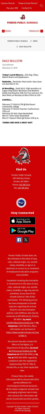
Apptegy (27, 411)
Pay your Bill (12, 8)
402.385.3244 (24, 185)
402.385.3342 (23, 188)
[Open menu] (6, 31)
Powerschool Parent (27, 3)
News (35, 41)
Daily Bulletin (25, 47)
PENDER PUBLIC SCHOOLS (17, 41)
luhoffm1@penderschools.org (19, 323)
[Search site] (41, 5)
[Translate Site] (35, 31)
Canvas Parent (8, 3)
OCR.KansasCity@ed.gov (22, 351)
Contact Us (27, 8)
